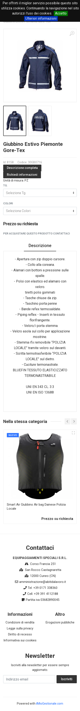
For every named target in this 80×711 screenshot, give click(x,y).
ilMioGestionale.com (49, 703)
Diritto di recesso (20, 634)
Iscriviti (66, 679)
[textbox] (40, 193)
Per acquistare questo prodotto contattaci (36, 233)
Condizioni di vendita (20, 622)
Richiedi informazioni (22, 174)
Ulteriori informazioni (41, 18)
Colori (8, 203)
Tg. (5, 185)
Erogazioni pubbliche (60, 622)
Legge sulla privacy (20, 628)
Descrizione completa (22, 168)
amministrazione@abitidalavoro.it (42, 582)
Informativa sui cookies (19, 640)
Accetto (61, 13)
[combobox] (40, 193)
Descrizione (40, 245)
